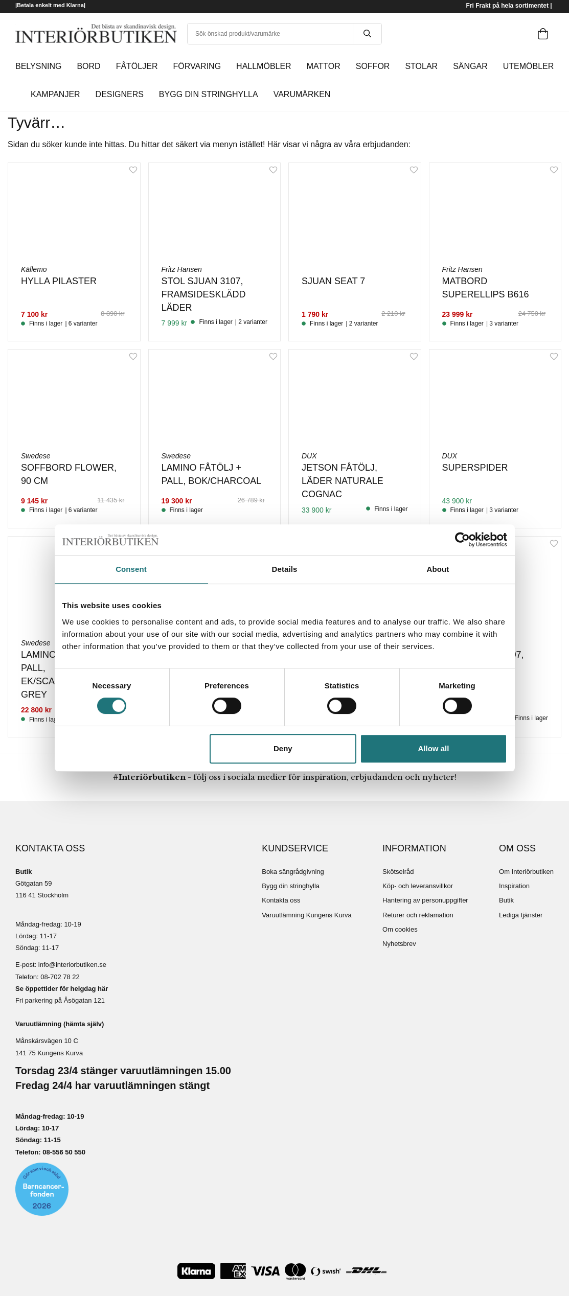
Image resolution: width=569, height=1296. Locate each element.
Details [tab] (285, 569)
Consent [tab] (131, 569)
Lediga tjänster (520, 915)
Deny (283, 748)
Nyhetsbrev (399, 943)
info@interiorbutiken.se (72, 964)
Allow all (433, 748)
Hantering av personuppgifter (425, 900)
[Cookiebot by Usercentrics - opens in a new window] (462, 539)
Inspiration (514, 886)
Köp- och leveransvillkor (417, 886)
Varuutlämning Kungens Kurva (306, 915)
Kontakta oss (281, 900)
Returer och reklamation (417, 915)
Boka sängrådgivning (293, 871)
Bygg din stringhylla (291, 886)
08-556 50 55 (62, 1152)
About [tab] (438, 569)
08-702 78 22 (60, 977)
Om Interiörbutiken (526, 871)
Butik (506, 900)
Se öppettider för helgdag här (61, 988)
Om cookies (400, 929)
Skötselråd (398, 871)
